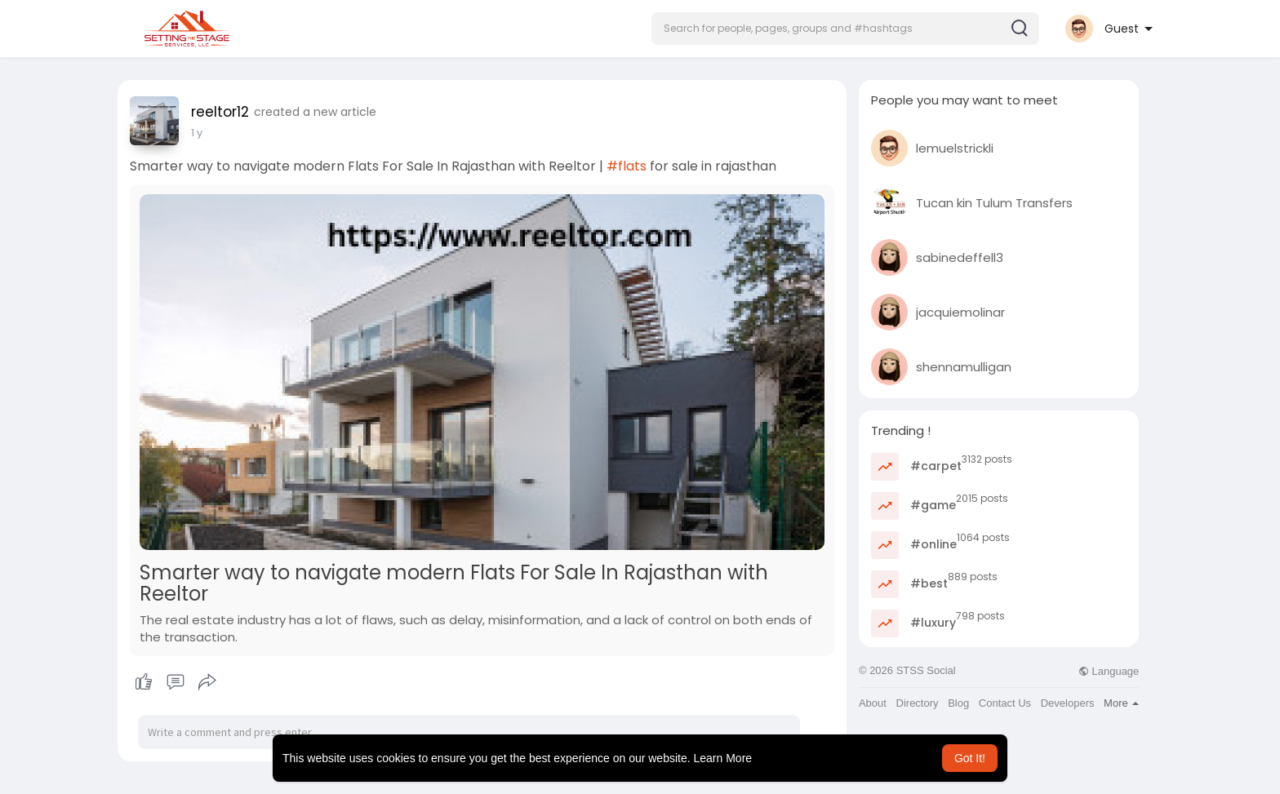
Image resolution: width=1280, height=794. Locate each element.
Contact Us (1005, 703)
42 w (203, 132)
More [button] (1121, 703)
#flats (627, 166)
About (873, 703)
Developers (1068, 703)
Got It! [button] (969, 758)
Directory (917, 703)
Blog (958, 703)
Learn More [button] (723, 758)
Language (1108, 671)
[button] (845, 28)
